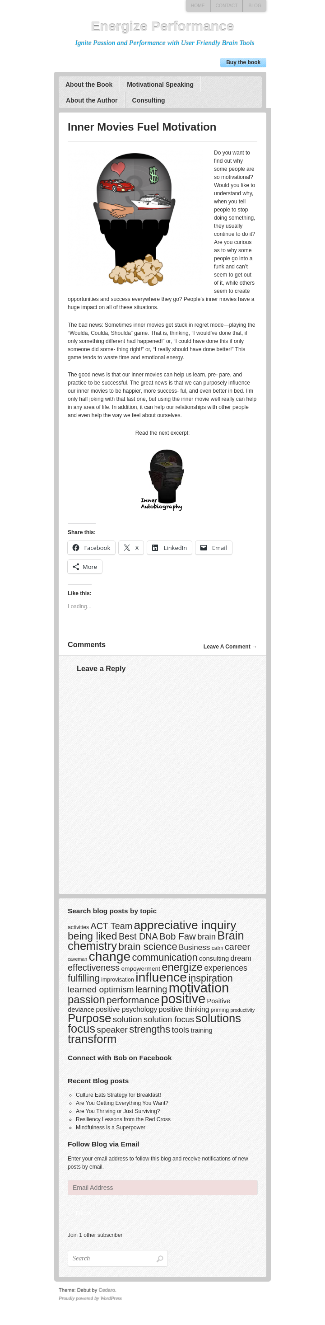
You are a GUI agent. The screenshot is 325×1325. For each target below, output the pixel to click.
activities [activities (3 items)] (78, 927)
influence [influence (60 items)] (161, 977)
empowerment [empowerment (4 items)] (140, 968)
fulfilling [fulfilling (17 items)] (84, 978)
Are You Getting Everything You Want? (122, 1103)
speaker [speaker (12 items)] (112, 1029)
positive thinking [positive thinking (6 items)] (184, 1009)
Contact (227, 5)
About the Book (88, 84)
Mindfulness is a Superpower (110, 1127)
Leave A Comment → (230, 647)
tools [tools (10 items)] (180, 1029)
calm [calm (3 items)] (217, 948)
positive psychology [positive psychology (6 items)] (126, 1009)
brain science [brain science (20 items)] (147, 946)
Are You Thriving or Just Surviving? (118, 1111)
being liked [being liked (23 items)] (92, 936)
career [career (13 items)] (237, 947)
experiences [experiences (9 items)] (225, 968)
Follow (84, 1213)
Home (198, 5)
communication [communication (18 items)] (165, 957)
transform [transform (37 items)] (92, 1039)
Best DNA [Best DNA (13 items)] (138, 936)
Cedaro (106, 1290)
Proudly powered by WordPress (90, 1298)
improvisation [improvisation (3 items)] (117, 980)
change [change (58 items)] (110, 956)
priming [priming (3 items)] (220, 1010)
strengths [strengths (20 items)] (149, 1029)
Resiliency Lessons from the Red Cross (123, 1119)
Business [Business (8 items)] (194, 947)
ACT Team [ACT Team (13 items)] (112, 926)
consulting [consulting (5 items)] (214, 958)
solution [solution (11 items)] (127, 1019)
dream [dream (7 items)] (241, 958)
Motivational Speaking (160, 84)
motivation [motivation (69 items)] (199, 987)
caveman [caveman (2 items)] (77, 959)
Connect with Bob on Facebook (120, 1058)
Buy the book (243, 62)
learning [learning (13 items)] (151, 989)
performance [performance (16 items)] (133, 1000)
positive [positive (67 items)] (183, 998)
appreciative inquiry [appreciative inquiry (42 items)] (185, 925)
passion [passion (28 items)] (86, 999)
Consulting (148, 100)
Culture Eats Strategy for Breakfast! (118, 1095)
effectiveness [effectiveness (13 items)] (94, 968)
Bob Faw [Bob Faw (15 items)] (177, 936)
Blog (254, 5)
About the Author (92, 100)
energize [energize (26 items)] (182, 967)
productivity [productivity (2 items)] (242, 1010)
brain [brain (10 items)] (206, 936)
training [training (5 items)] (201, 1030)
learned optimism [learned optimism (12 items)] (101, 989)
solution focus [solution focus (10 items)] (169, 1019)
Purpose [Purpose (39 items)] (89, 1018)
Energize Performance (162, 26)
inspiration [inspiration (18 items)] (211, 978)
